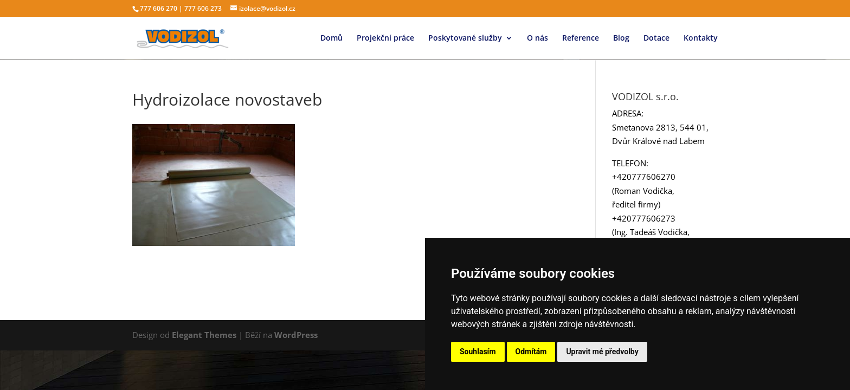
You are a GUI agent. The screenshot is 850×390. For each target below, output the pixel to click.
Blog (621, 38)
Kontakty (701, 38)
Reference (580, 38)
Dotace (656, 38)
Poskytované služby (465, 38)
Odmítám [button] (531, 351)
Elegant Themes (204, 334)
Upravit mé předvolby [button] (602, 351)
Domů (331, 38)
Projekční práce (385, 38)
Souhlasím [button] (478, 351)
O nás (537, 38)
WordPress (296, 334)
